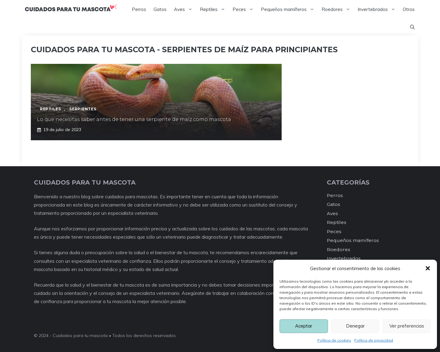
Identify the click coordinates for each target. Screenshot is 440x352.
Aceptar (303, 326)
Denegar (355, 326)
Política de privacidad (373, 340)
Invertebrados (378, 9)
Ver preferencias (406, 326)
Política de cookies (334, 340)
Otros (409, 9)
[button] (428, 268)
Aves (185, 9)
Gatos (160, 9)
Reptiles (214, 9)
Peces (245, 9)
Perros (139, 9)
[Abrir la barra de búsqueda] (412, 27)
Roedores (338, 9)
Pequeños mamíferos (289, 9)
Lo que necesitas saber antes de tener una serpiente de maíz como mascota (134, 119)
